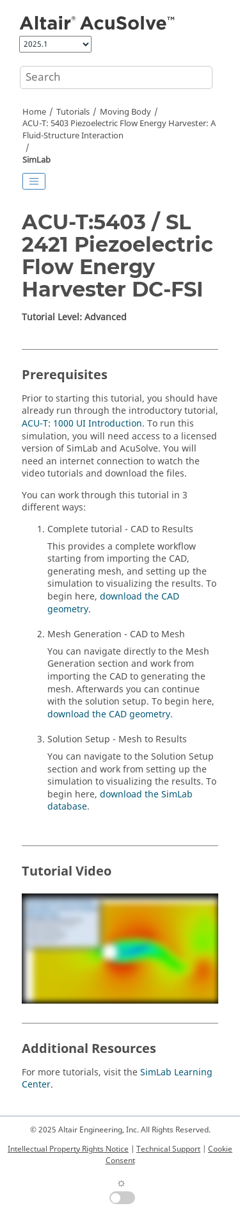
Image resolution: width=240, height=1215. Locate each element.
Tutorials (73, 112)
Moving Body (125, 112)
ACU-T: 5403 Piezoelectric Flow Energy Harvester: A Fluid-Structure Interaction (119, 130)
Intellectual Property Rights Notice (68, 1149)
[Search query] (116, 77)
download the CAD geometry (113, 603)
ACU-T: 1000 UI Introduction (82, 423)
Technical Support (168, 1149)
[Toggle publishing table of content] (33, 181)
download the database (120, 801)
